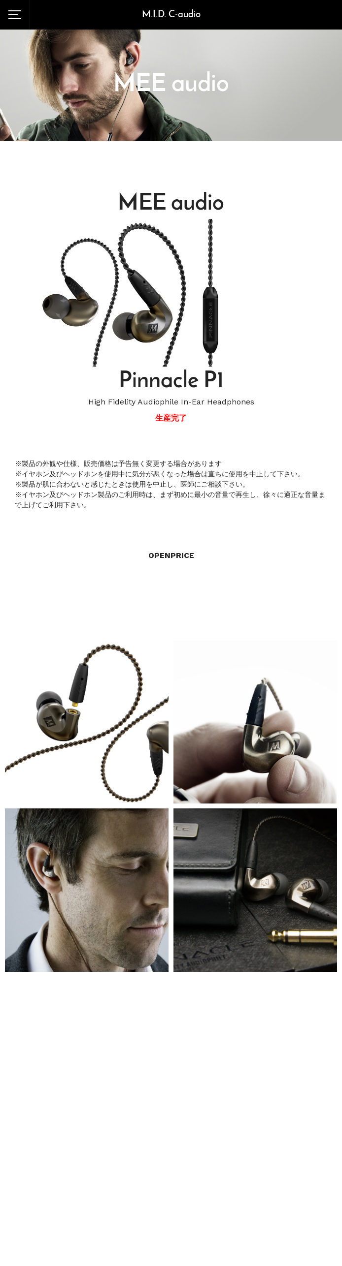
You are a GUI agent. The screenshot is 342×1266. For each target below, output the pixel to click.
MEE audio (171, 84)
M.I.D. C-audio (171, 15)
